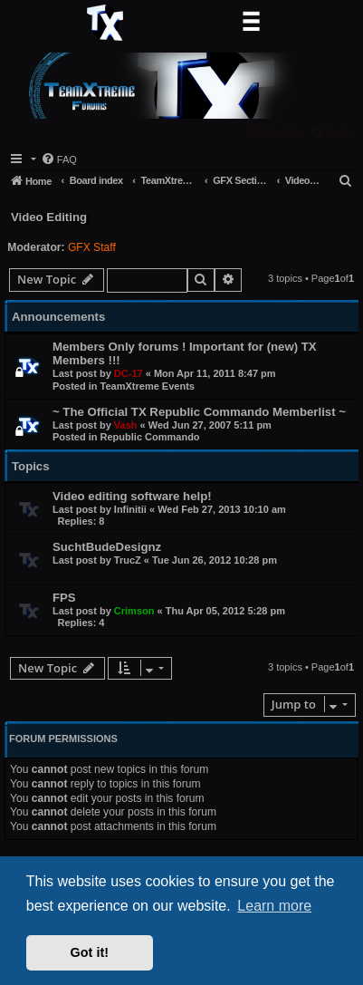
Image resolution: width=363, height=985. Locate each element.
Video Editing (49, 217)
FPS (64, 597)
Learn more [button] (274, 905)
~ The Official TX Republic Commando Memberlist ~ (199, 412)
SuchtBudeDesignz (107, 547)
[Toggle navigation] (250, 23)
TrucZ (127, 560)
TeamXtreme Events (147, 386)
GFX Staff (92, 247)
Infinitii (130, 509)
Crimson (134, 610)
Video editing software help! (132, 496)
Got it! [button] (90, 952)
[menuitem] (332, 132)
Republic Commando (150, 436)
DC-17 (128, 373)
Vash (126, 425)
